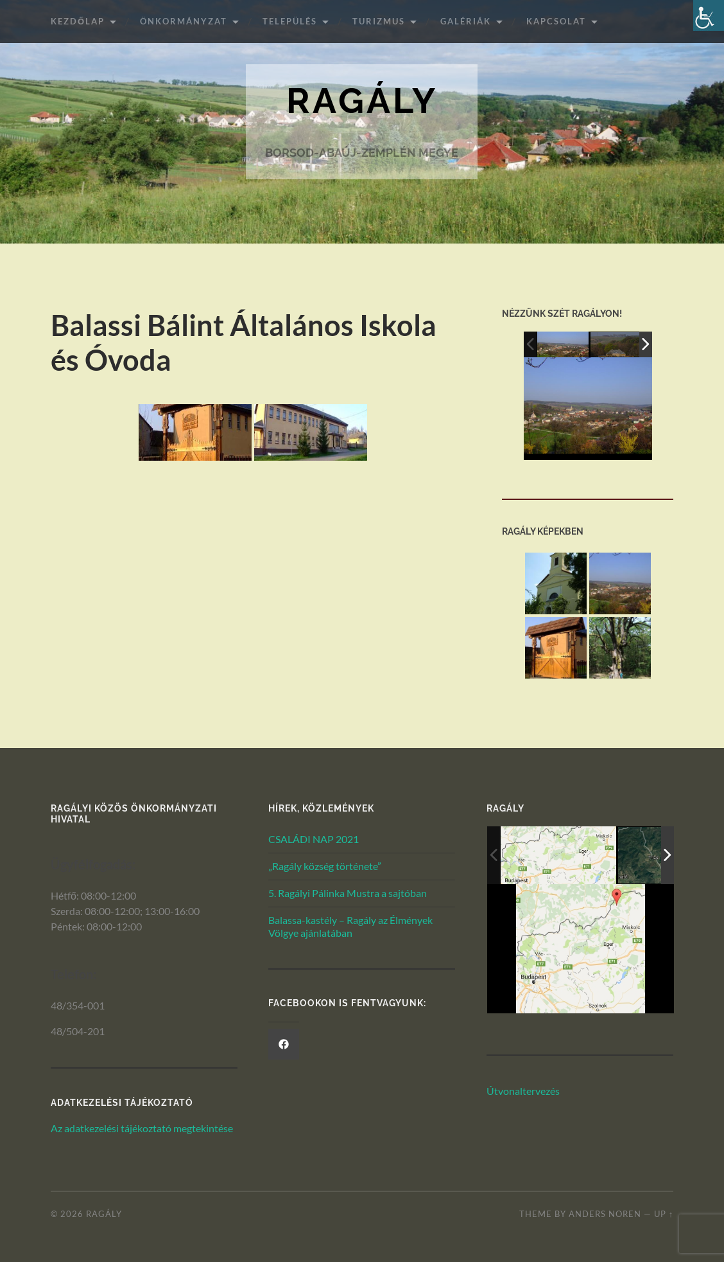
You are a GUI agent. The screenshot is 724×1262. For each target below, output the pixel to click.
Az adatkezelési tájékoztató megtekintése (142, 1129)
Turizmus (378, 21)
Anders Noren (605, 1214)
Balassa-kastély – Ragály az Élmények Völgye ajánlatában (350, 926)
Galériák (465, 21)
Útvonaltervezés (523, 1091)
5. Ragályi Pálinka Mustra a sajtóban (347, 893)
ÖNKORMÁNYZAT (183, 21)
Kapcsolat (556, 21)
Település (290, 21)
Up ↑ (663, 1214)
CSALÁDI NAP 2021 (313, 839)
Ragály (362, 101)
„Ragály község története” (324, 866)
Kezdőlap (78, 21)
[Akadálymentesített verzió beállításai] (708, 15)
